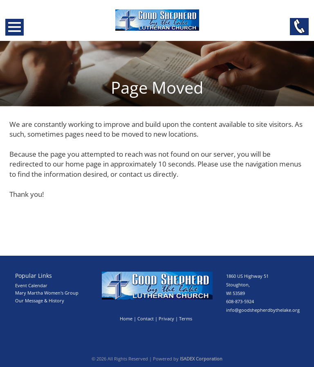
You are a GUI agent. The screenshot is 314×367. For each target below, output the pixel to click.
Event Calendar (31, 285)
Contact (145, 318)
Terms (185, 318)
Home (126, 318)
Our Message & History (39, 300)
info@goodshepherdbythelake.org (263, 310)
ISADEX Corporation (201, 359)
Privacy (166, 318)
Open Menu (14, 27)
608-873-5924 (240, 301)
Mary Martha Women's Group (46, 293)
